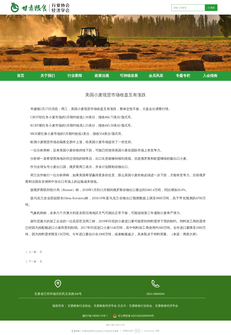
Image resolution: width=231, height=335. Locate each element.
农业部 (49, 198)
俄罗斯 (146, 158)
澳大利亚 (72, 213)
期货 (46, 142)
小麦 (80, 109)
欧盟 (157, 158)
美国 (128, 158)
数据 (142, 198)
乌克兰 (114, 198)
